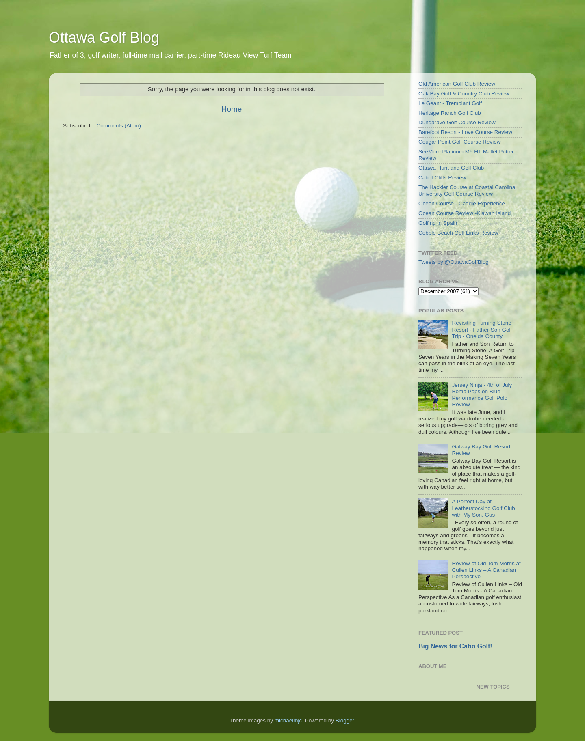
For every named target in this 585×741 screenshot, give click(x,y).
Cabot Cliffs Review (442, 177)
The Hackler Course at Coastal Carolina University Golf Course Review (467, 190)
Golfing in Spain (437, 223)
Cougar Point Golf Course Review (459, 142)
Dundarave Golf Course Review (457, 122)
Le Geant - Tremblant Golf (450, 103)
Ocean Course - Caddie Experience (461, 203)
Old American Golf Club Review (456, 84)
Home (231, 109)
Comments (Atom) (119, 126)
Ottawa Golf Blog (104, 37)
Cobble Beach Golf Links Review (458, 233)
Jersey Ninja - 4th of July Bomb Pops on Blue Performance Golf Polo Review (482, 395)
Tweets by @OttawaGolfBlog (453, 262)
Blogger (345, 720)
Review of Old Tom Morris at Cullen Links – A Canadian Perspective (486, 569)
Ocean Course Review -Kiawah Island (464, 213)
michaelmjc (288, 720)
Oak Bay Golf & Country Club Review (463, 93)
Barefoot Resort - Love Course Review (465, 132)
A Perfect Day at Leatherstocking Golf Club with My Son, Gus (483, 507)
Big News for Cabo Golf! (455, 646)
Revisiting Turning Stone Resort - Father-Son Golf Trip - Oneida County (482, 329)
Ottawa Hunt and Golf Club (451, 168)
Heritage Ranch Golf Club (449, 113)
